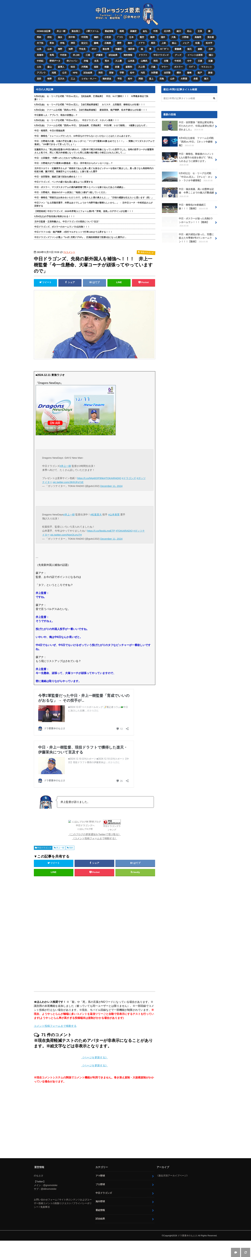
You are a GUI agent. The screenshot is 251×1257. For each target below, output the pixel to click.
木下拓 (40, 43)
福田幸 (131, 49)
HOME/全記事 (44, 31)
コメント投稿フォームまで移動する (55, 1042)
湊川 (206, 78)
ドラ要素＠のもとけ (187, 1252)
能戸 (200, 72)
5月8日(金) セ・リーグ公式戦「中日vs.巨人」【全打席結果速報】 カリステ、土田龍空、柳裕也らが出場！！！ (89, 104)
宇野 (122, 72)
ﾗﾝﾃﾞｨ (192, 67)
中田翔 (84, 37)
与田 (143, 72)
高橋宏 (133, 31)
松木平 (209, 43)
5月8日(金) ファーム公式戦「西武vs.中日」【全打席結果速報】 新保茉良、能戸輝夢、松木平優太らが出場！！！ (90, 110)
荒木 (107, 61)
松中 (132, 72)
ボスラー (178, 67)
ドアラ (141, 43)
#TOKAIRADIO (112, 478)
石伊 (210, 49)
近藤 (210, 61)
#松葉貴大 (96, 514)
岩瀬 (117, 67)
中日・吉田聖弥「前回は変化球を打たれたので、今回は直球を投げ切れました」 (188, 126)
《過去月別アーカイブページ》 (172, 1192)
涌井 (163, 37)
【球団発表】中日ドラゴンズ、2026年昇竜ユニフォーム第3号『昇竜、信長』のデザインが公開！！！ (84, 211)
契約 (71, 864)
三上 (73, 78)
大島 (173, 37)
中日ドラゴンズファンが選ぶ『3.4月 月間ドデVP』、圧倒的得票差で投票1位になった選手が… (80, 237)
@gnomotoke (50, 1201)
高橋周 (198, 37)
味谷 (73, 67)
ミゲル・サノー (88, 78)
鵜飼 (96, 37)
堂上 (151, 78)
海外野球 (100, 1218)
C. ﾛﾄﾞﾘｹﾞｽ (162, 49)
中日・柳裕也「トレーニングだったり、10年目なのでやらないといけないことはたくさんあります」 (83, 136)
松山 (189, 31)
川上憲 (118, 61)
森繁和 (129, 67)
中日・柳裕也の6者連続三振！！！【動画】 (185, 208)
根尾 (122, 31)
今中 (189, 61)
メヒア (186, 43)
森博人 (61, 67)
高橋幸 (40, 55)
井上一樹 (61, 31)
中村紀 (40, 61)
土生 (39, 67)
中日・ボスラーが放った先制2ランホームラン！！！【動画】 (187, 222)
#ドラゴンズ (129, 478)
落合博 (106, 49)
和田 (155, 61)
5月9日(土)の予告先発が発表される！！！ (54, 216)
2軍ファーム (92, 31)
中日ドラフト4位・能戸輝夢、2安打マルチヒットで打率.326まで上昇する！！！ (73, 232)
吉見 (96, 61)
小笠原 (107, 37)
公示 (64, 72)
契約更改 (107, 78)
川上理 (141, 67)
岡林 (39, 37)
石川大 (61, 78)
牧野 (49, 78)
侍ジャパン (72, 61)
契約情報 (128, 55)
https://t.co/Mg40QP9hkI (90, 478)
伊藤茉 (99, 55)
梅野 (60, 49)
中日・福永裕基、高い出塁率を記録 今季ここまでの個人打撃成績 (188, 192)
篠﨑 (189, 72)
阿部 (141, 78)
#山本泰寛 (114, 514)
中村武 (177, 61)
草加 (52, 43)
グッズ (178, 55)
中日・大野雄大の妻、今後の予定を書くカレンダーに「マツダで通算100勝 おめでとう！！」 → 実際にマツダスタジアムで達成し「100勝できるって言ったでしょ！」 (94, 143)
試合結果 (113, 55)
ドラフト (143, 55)
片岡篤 (84, 67)
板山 (174, 43)
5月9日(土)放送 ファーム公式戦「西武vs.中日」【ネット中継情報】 (187, 141)
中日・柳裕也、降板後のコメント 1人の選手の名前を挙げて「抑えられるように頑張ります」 (189, 159)
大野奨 (184, 78)
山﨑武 (144, 61)
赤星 (195, 78)
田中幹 (72, 37)
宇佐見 (82, 49)
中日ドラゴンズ (161, 55)
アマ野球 (100, 1192)
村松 (49, 37)
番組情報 (109, 31)
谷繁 (166, 61)
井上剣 (76, 55)
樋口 (211, 55)
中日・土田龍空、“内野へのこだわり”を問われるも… (60, 158)
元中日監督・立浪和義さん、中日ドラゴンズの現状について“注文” (66, 221)
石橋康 (107, 43)
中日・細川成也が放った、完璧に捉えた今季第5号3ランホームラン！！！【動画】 (188, 238)
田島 (162, 78)
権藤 (106, 67)
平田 (119, 78)
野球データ (55, 61)
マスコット (206, 67)
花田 (39, 78)
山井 (172, 78)
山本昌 (131, 61)
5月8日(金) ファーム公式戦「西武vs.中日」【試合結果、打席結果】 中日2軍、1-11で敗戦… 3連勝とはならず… (90, 125)
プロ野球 (100, 1200)
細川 (179, 31)
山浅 (39, 49)
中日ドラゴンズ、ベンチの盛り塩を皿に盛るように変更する (63, 182)
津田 (73, 43)
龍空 (142, 37)
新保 (210, 72)
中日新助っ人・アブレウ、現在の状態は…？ (56, 115)
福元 (189, 49)
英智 (111, 72)
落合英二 (76, 31)
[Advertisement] (68, 949)
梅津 (152, 37)
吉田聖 (167, 72)
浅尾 (54, 72)
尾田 (153, 43)
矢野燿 (154, 72)
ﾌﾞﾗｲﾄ (120, 37)
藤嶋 (96, 43)
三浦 (88, 55)
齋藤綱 (178, 49)
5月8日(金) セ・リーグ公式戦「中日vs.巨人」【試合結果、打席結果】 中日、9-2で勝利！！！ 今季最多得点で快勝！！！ (91, 98)
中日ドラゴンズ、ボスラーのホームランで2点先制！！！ (62, 226)
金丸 (145, 31)
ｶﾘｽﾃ (94, 49)
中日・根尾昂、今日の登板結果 (49, 130)
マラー (164, 67)
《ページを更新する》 (94, 1073)
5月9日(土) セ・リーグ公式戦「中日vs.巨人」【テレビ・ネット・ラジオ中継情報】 (187, 177)
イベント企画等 (195, 55)
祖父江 (84, 43)
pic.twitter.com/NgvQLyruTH (66, 534)
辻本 (131, 37)
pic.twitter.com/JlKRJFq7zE (68, 482)
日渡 (200, 61)
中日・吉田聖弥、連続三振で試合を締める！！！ (58, 176)
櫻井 (179, 72)
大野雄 (185, 37)
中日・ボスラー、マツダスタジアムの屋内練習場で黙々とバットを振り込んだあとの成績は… (79, 187)
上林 (163, 43)
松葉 (197, 43)
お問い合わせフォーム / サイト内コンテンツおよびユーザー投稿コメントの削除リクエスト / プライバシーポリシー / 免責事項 (63, 1220)
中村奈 (63, 55)
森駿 (200, 49)
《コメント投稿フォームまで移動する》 (94, 854)
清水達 (210, 37)
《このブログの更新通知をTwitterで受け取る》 (94, 850)
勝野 (119, 43)
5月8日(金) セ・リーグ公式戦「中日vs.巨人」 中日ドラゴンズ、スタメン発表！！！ (76, 120)
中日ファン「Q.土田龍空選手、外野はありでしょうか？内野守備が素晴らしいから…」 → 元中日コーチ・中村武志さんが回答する (93, 204)
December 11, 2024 (111, 486)
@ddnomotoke (49, 1205)
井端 (86, 61)
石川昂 (167, 31)
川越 (153, 67)
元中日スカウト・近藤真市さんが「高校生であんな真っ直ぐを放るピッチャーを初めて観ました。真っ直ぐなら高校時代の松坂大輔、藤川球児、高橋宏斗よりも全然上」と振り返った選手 (94, 170)
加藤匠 (118, 49)
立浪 (200, 31)
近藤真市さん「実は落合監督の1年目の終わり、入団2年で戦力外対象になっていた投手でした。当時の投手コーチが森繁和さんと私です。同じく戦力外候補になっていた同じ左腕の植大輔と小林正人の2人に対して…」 (94, 151)
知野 (71, 49)
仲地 (62, 43)
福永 (60, 37)
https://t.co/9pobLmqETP (101, 530)
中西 (155, 31)
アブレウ (41, 72)
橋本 (130, 43)
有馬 (52, 55)
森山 (49, 67)
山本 (49, 49)
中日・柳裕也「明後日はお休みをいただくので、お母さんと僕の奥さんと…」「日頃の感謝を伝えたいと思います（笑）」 (94, 197)
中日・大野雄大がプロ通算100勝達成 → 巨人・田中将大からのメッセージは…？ (73, 163)
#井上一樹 (65, 466)
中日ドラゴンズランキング (101, 846)
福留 (96, 67)
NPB (75, 72)
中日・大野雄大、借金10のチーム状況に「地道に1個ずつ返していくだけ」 (70, 192)
